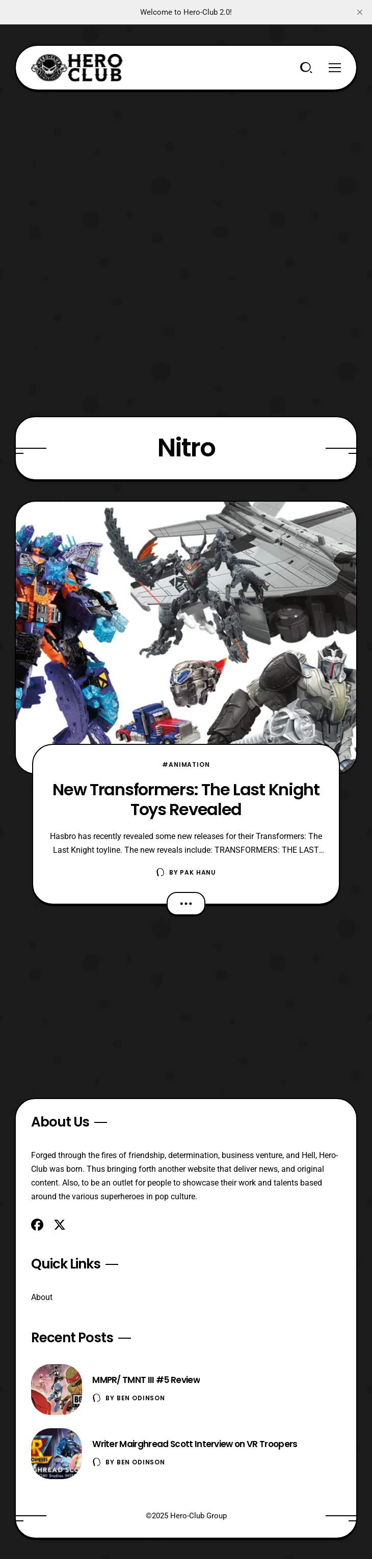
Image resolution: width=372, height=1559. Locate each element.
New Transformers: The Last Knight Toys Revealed (186, 799)
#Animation (185, 764)
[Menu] (335, 68)
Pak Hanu (198, 872)
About (41, 1297)
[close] (360, 12)
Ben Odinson (141, 1398)
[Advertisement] (186, 162)
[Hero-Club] (77, 67)
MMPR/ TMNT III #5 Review (146, 1380)
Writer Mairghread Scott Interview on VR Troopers (194, 1444)
